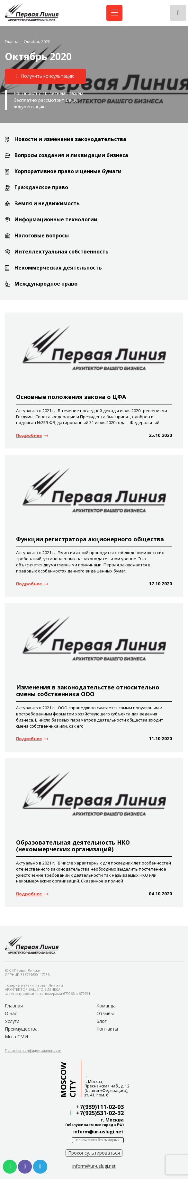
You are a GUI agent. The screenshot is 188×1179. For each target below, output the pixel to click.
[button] (45, 76)
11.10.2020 (160, 738)
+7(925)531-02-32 (100, 1113)
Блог (101, 1021)
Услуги (12, 1021)
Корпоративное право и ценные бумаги (67, 171)
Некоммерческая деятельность (58, 267)
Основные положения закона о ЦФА (71, 397)
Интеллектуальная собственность (61, 251)
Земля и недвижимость (47, 203)
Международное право (45, 283)
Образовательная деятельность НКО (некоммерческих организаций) (73, 845)
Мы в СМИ (16, 1036)
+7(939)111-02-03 (100, 1107)
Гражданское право (41, 187)
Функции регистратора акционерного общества (90, 539)
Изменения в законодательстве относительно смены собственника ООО (87, 690)
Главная (13, 41)
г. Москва (112, 1120)
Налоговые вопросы (41, 235)
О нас (11, 1013)
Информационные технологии (55, 219)
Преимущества (21, 1029)
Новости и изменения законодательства (70, 139)
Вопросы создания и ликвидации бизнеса (71, 155)
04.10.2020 (160, 894)
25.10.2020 (160, 435)
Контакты (107, 1029)
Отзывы (105, 1013)
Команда (106, 1006)
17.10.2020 (160, 584)
